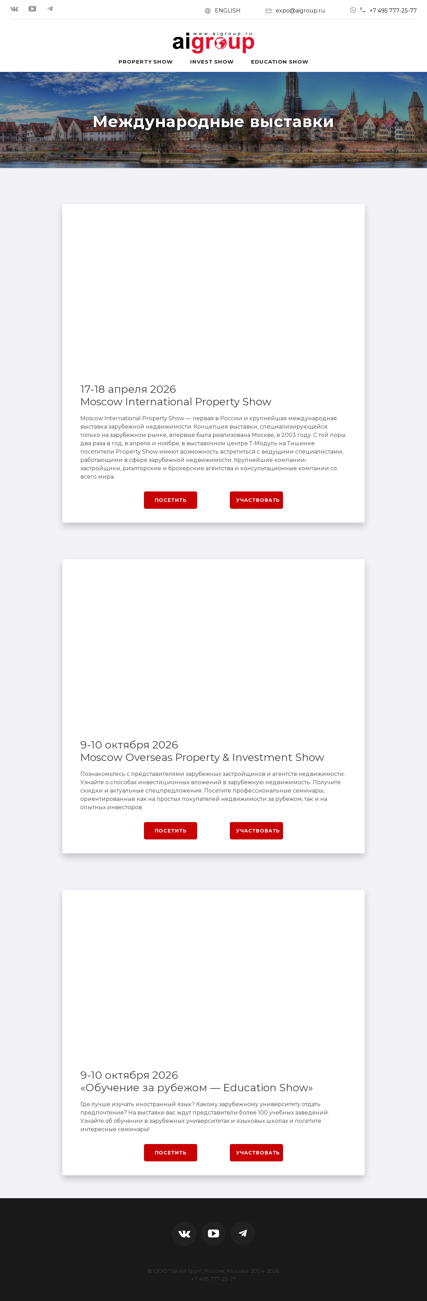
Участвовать (258, 500)
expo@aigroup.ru (300, 10)
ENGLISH (228, 10)
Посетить (171, 500)
